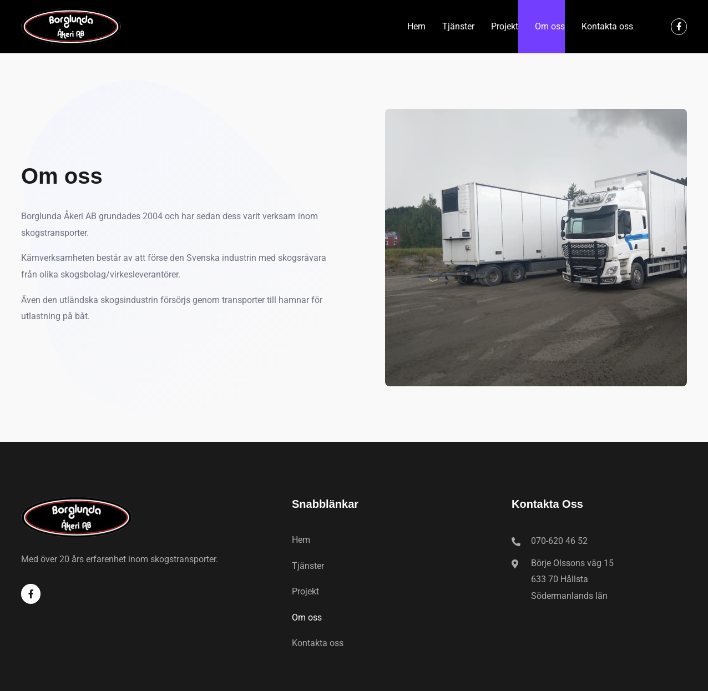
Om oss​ (550, 26)
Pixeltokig (409, 678)
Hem (416, 26)
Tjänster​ (458, 26)
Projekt (504, 26)
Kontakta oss (607, 26)
